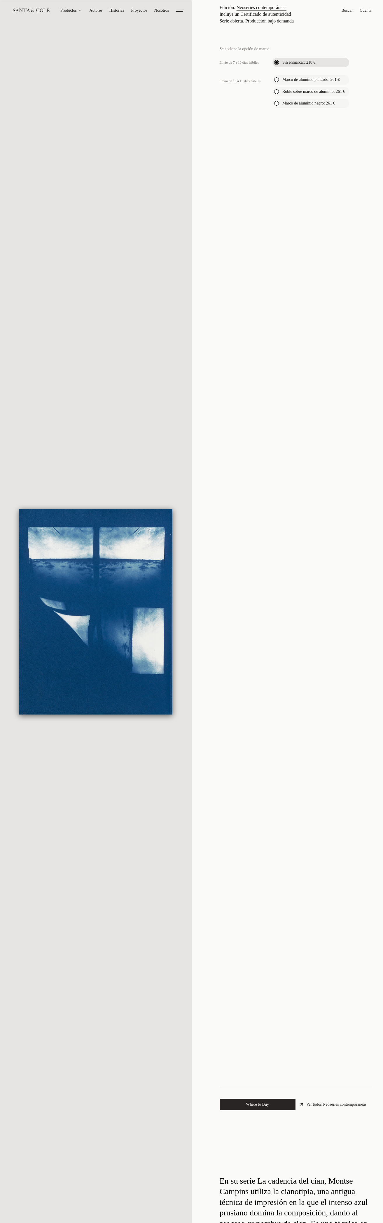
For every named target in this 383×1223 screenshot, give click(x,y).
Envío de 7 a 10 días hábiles (239, 163)
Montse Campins (247, 33)
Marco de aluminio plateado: (311, 181)
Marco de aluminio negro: (308, 204)
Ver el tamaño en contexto (275, 84)
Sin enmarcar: (298, 163)
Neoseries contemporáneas (261, 108)
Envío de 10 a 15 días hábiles (240, 182)
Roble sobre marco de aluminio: (313, 193)
